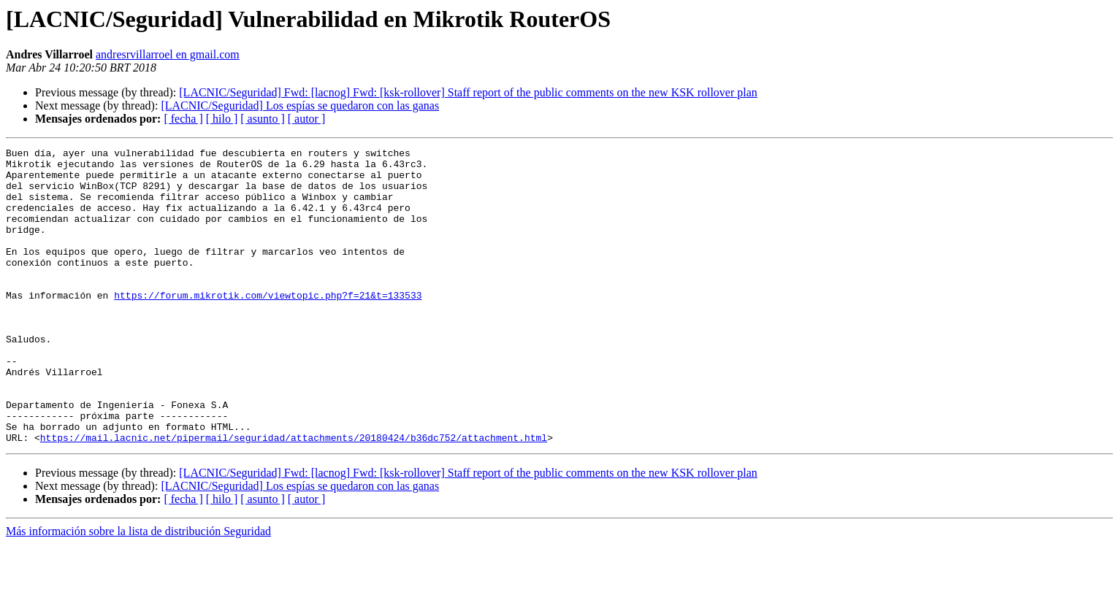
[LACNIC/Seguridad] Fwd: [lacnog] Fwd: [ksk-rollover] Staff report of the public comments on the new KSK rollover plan (468, 92)
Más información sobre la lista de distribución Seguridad (138, 590)
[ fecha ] (183, 118)
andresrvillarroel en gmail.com (168, 54)
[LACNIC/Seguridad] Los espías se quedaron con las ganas (300, 105)
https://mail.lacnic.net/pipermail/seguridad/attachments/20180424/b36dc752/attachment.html (293, 496)
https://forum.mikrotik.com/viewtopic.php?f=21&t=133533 (267, 325)
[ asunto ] (262, 118)
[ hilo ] (222, 118)
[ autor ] (307, 118)
